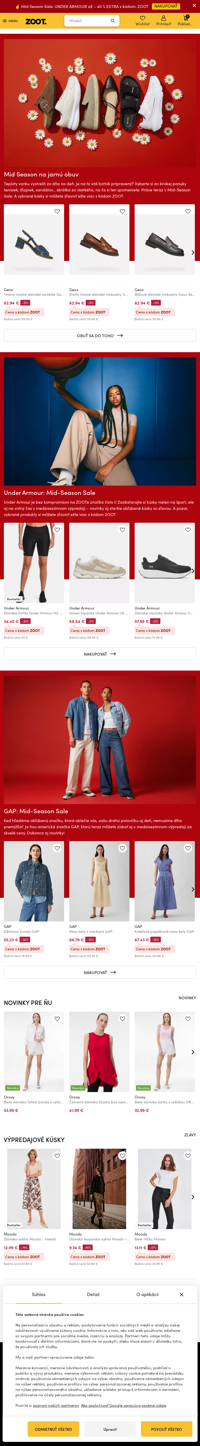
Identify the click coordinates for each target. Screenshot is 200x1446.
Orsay (9, 1097)
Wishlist (143, 20)
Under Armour (16, 608)
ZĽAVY (190, 1134)
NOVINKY (187, 997)
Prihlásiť (163, 20)
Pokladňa (186, 20)
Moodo (10, 1234)
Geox (8, 289)
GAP (7, 926)
